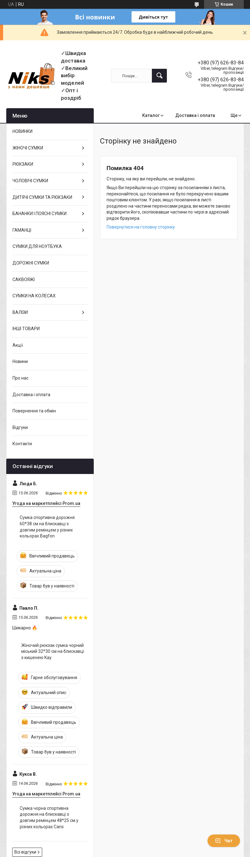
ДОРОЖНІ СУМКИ (30, 262)
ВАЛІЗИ (20, 312)
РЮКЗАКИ (22, 164)
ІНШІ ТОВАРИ (26, 328)
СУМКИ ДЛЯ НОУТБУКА (37, 246)
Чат (223, 841)
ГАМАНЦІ (21, 230)
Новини (20, 361)
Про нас (20, 378)
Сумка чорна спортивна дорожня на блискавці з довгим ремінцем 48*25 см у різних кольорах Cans (49, 817)
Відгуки (20, 427)
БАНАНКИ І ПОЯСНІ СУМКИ (39, 213)
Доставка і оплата (195, 115)
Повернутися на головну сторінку (141, 226)
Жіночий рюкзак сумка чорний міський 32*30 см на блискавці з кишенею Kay (52, 651)
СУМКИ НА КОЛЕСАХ (34, 295)
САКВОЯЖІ (23, 279)
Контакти (22, 443)
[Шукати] (159, 76)
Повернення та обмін (34, 410)
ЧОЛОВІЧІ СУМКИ (30, 180)
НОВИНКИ (22, 131)
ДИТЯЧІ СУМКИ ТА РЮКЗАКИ (42, 197)
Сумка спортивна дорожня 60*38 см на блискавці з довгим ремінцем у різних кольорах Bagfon (47, 526)
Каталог (151, 115)
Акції (17, 345)
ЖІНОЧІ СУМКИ (27, 147)
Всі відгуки (25, 851)
